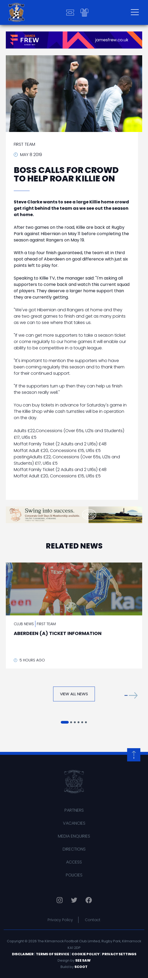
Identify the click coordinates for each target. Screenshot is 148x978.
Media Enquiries (74, 836)
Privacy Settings (119, 954)
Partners (74, 810)
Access (74, 862)
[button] (131, 695)
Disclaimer (23, 954)
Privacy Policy (60, 919)
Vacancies (74, 823)
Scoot (81, 967)
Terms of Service (52, 954)
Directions (74, 849)
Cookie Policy (86, 954)
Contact (92, 919)
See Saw (83, 960)
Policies (74, 875)
